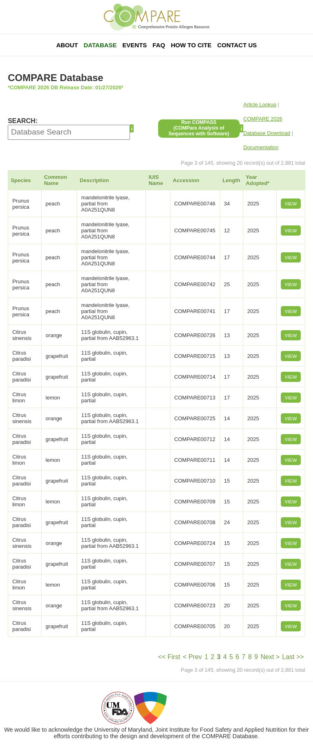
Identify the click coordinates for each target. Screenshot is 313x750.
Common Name (55, 180)
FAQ (158, 45)
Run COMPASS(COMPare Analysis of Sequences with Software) (199, 128)
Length (231, 180)
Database (100, 45)
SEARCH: (22, 120)
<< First (169, 656)
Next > (270, 656)
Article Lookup (259, 104)
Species (21, 180)
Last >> (293, 656)
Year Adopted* (257, 180)
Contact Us (237, 45)
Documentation (260, 147)
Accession (186, 180)
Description (94, 180)
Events (134, 45)
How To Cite (191, 45)
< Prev (192, 656)
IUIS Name (156, 180)
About (67, 45)
